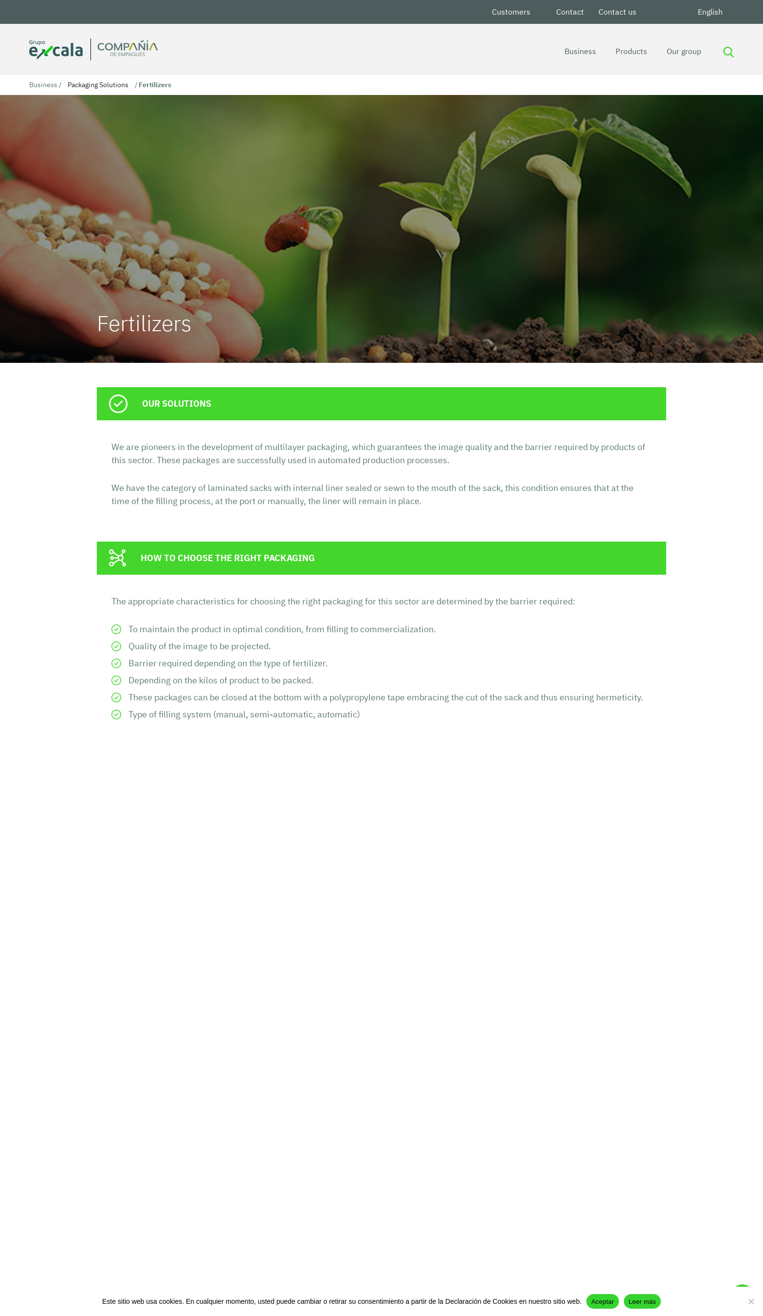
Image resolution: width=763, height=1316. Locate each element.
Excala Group (281, 1241)
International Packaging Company (424, 1226)
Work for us (385, 1256)
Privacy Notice (390, 1241)
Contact (570, 12)
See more (131, 1121)
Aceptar (602, 1301)
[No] (751, 1301)
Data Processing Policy (298, 1226)
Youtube (678, 12)
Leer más (642, 1301)
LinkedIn (655, 12)
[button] (373, 1169)
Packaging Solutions (98, 84)
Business (578, 51)
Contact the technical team (169, 859)
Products (629, 51)
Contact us (617, 12)
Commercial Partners (295, 1256)
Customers (511, 12)
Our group (681, 51)
